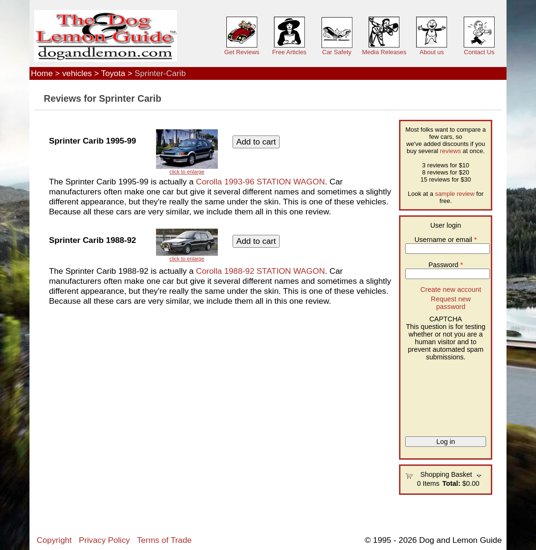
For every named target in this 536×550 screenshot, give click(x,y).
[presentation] (444, 395)
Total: (451, 483)
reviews (450, 150)
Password (446, 265)
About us (431, 52)
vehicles (77, 73)
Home (42, 73)
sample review (455, 193)
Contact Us (479, 52)
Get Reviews (242, 52)
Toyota (113, 73)
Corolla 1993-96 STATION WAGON (260, 181)
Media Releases (384, 52)
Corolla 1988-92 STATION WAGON (260, 271)
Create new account (450, 289)
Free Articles (289, 52)
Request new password (451, 302)
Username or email (445, 239)
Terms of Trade (164, 540)
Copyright (54, 540)
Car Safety (336, 52)
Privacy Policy (104, 540)
